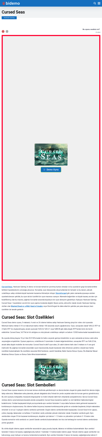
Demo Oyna (51, 169)
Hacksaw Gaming (9, 17)
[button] (51, 155)
